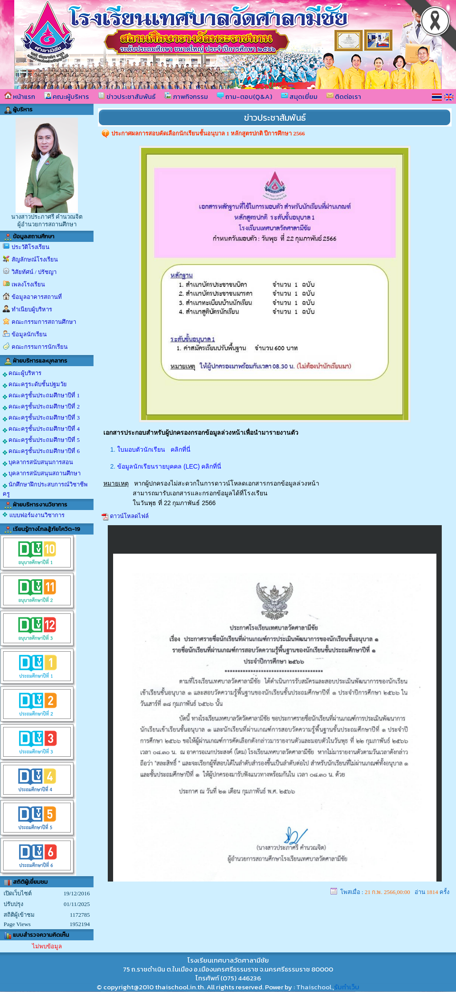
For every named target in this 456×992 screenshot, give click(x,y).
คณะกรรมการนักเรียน (40, 346)
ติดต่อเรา (343, 96)
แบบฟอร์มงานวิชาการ (37, 515)
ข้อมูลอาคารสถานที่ (37, 297)
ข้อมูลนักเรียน (29, 334)
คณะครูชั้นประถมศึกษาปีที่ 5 (41, 440)
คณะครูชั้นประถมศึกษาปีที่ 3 (41, 417)
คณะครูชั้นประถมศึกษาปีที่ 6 (41, 451)
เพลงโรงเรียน (28, 284)
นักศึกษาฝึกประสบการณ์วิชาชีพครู (45, 489)
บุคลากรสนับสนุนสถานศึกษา (42, 473)
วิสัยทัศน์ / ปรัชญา (34, 272)
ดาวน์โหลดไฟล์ (129, 516)
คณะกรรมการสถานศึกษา (44, 321)
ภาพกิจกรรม (186, 96)
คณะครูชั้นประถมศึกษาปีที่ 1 (41, 395)
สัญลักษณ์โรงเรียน (35, 259)
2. (114, 466)
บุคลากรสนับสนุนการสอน (38, 462)
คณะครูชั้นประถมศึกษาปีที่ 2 (41, 406)
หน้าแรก (19, 96)
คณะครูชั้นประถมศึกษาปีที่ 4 (41, 429)
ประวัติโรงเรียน (30, 247)
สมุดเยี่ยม (299, 96)
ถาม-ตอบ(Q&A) (244, 96)
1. (114, 449)
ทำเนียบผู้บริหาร (32, 309)
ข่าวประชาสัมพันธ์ (126, 96)
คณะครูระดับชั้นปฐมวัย (35, 384)
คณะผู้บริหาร (66, 96)
